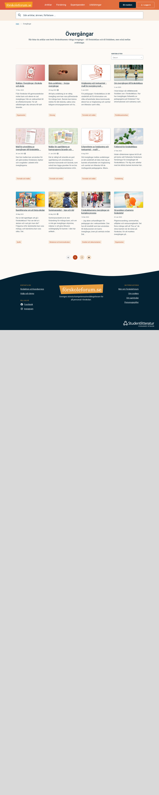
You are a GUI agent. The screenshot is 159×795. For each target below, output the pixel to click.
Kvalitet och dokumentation (91, 242)
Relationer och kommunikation (60, 242)
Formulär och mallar (89, 115)
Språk (19, 242)
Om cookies (133, 293)
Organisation (21, 115)
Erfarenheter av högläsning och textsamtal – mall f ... (95, 148)
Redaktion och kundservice (32, 289)
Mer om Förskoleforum (128, 289)
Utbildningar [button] (95, 4)
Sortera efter (116, 54)
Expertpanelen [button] (78, 4)
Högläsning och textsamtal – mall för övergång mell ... (94, 84)
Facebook (28, 304)
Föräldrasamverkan (121, 115)
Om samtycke (132, 297)
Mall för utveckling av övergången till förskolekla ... (28, 148)
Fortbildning (119, 179)
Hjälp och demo (27, 293)
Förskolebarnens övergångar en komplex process (95, 211)
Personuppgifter (131, 302)
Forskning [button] (61, 4)
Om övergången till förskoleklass (128, 83)
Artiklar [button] (48, 4)
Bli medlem (127, 5)
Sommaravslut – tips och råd (61, 210)
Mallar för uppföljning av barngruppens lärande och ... (61, 148)
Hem (17, 24)
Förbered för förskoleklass (125, 146)
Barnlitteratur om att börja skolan (30, 210)
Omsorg (52, 115)
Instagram (28, 308)
